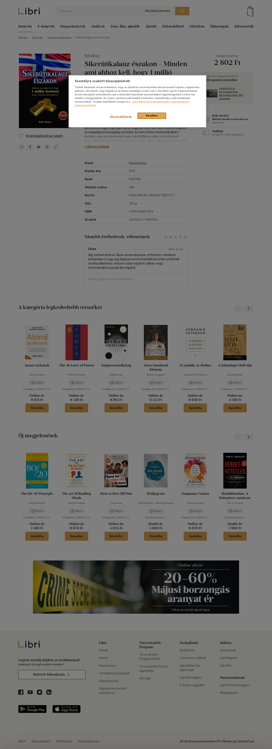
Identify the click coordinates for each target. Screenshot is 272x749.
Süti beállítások (121, 116)
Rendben (152, 115)
